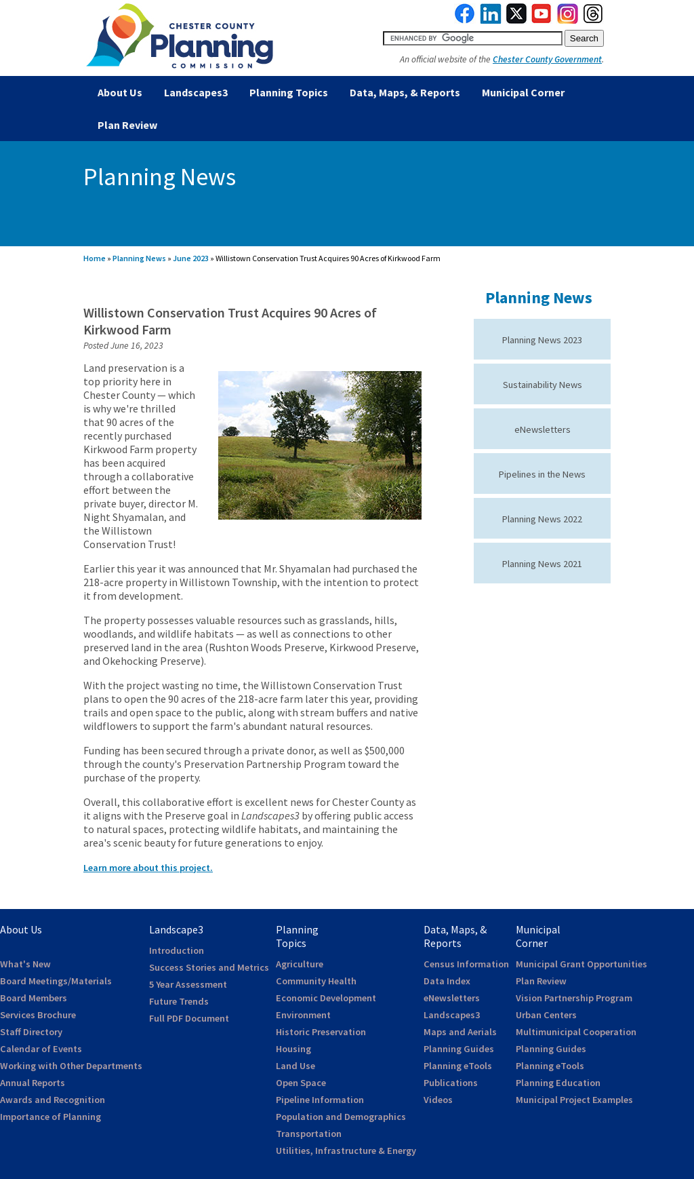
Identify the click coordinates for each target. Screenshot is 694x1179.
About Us (120, 92)
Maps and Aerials (460, 1032)
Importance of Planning (50, 1116)
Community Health (316, 981)
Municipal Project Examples (574, 1100)
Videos (438, 1100)
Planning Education (558, 1083)
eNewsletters (542, 429)
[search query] (473, 38)
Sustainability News (542, 385)
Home (94, 258)
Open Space (301, 1083)
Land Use (295, 1066)
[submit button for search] (584, 38)
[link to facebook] (465, 20)
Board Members (33, 998)
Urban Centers (546, 1015)
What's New (25, 964)
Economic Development (326, 998)
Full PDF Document (189, 1018)
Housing (293, 1049)
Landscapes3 (196, 92)
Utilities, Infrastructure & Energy (346, 1150)
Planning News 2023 (542, 340)
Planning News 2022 (542, 519)
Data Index (447, 981)
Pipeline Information (320, 1100)
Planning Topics (288, 92)
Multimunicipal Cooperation (576, 1032)
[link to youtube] (541, 20)
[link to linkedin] (491, 20)
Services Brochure (38, 1015)
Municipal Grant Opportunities (581, 964)
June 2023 (191, 258)
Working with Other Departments (71, 1066)
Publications (451, 1083)
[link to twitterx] (516, 20)
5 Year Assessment (188, 984)
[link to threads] (594, 20)
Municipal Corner (523, 92)
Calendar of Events (41, 1049)
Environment (303, 1015)
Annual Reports (32, 1083)
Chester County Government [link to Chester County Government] (547, 59)
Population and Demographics (341, 1116)
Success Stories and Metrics (209, 967)
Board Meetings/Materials (56, 981)
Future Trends (179, 1001)
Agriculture (299, 964)
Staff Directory (31, 1032)
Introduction (176, 950)
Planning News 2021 (542, 564)
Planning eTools (458, 1066)
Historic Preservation (321, 1032)
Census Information (466, 964)
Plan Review (127, 125)
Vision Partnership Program (574, 998)
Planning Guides (459, 1049)
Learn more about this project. (148, 868)
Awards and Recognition (52, 1100)
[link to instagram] (567, 20)
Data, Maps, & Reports (405, 92)
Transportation (309, 1133)
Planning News (139, 258)
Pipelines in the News (542, 474)
